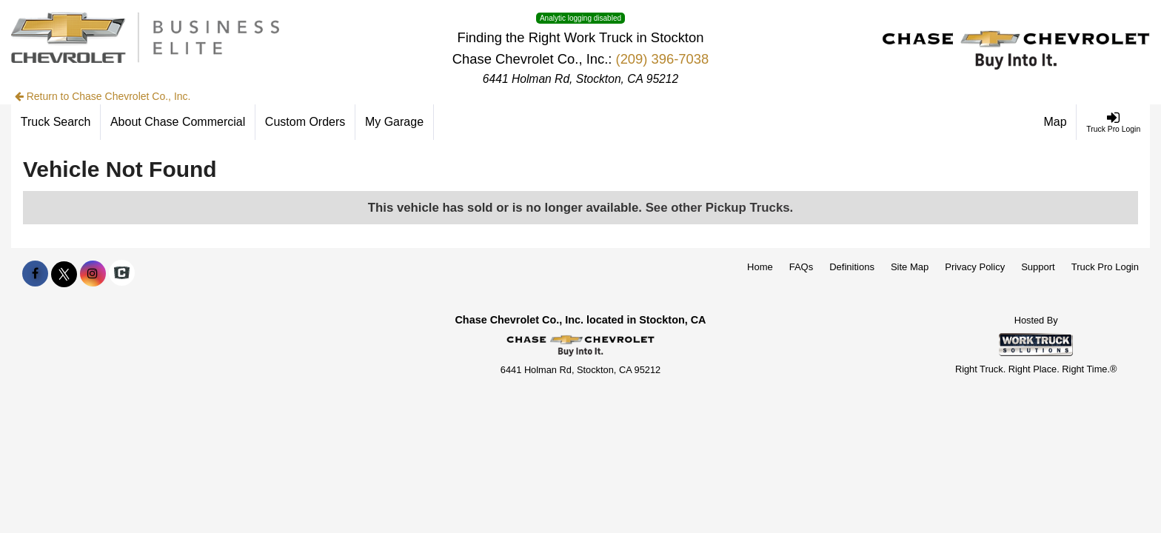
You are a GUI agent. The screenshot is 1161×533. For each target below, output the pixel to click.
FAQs (801, 266)
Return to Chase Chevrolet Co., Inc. (103, 96)
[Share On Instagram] (93, 274)
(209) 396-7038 (662, 59)
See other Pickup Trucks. (720, 208)
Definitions (851, 266)
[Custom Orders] (305, 122)
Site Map (910, 266)
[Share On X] (64, 274)
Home (760, 266)
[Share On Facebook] (35, 274)
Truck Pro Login (1105, 266)
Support (1038, 266)
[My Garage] (394, 122)
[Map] (1055, 122)
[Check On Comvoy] (122, 274)
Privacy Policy (975, 266)
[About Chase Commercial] (178, 122)
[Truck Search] (56, 122)
